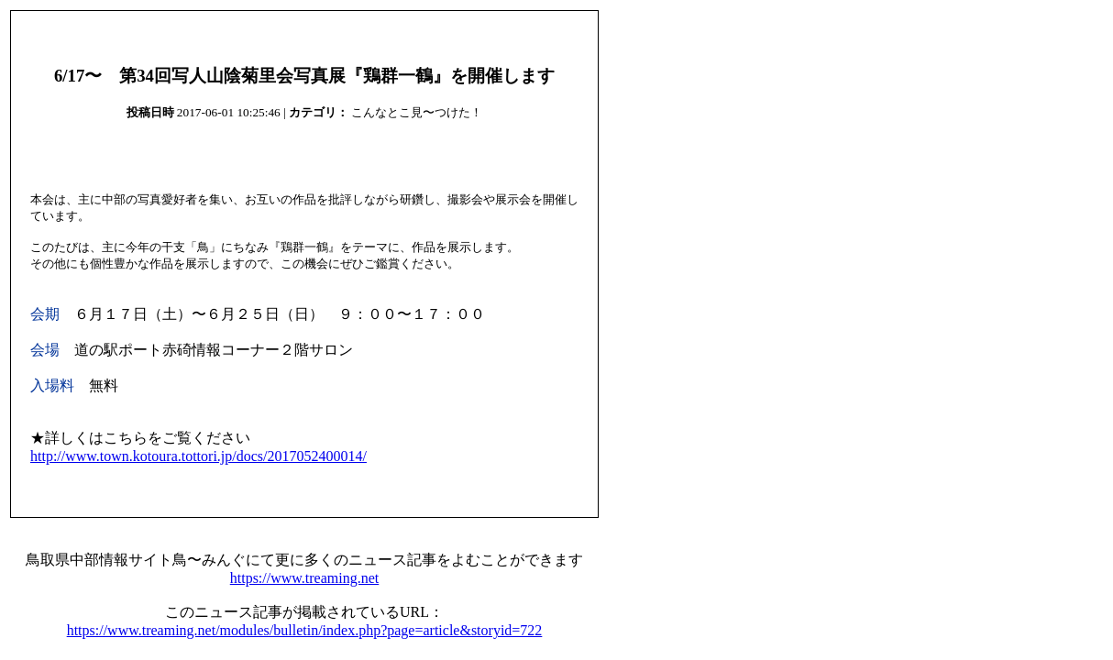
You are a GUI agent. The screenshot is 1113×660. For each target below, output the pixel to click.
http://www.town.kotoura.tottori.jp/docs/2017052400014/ (198, 456)
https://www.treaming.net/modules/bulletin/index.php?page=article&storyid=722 (305, 630)
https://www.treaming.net (305, 578)
